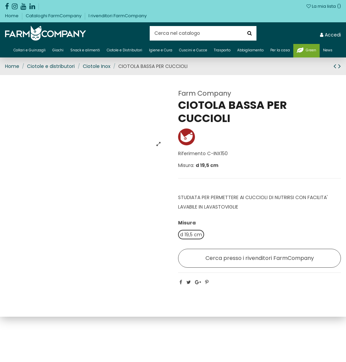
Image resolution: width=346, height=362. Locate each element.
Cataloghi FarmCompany (54, 16)
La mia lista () (323, 6)
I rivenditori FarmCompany (118, 16)
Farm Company (204, 93)
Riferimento (192, 153)
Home (12, 16)
